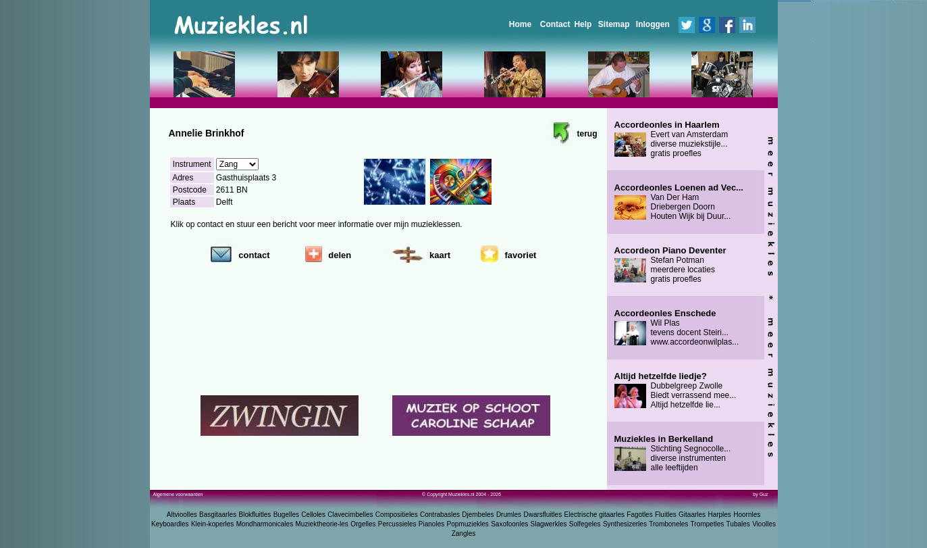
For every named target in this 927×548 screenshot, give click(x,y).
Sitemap (614, 24)
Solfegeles (585, 524)
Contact (555, 24)
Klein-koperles (212, 524)
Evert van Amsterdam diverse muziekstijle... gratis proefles (671, 139)
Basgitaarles (217, 514)
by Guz (760, 494)
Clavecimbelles (350, 514)
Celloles (313, 514)
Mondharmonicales (265, 524)
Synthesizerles (625, 524)
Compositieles (396, 514)
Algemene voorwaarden (178, 494)
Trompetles (707, 524)
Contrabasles (440, 514)
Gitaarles (692, 514)
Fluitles (666, 514)
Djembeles (478, 514)
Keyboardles (170, 524)
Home (520, 24)
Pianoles (431, 524)
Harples (719, 514)
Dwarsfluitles (542, 514)
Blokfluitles (254, 514)
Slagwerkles (549, 524)
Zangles (464, 533)
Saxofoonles (509, 524)
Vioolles (764, 524)
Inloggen (653, 24)
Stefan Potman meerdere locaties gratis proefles (670, 265)
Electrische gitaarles (594, 514)
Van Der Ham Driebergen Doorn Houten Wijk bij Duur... (678, 202)
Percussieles (397, 524)
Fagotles (639, 514)
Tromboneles (668, 524)
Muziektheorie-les (322, 524)
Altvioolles (182, 514)
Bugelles (286, 514)
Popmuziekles (468, 524)
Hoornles (746, 514)
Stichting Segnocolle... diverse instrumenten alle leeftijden (672, 453)
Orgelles (362, 524)
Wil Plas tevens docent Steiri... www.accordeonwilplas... (676, 328)
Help (582, 24)
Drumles (508, 514)
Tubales (738, 524)
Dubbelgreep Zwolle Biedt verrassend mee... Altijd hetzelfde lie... (675, 390)
